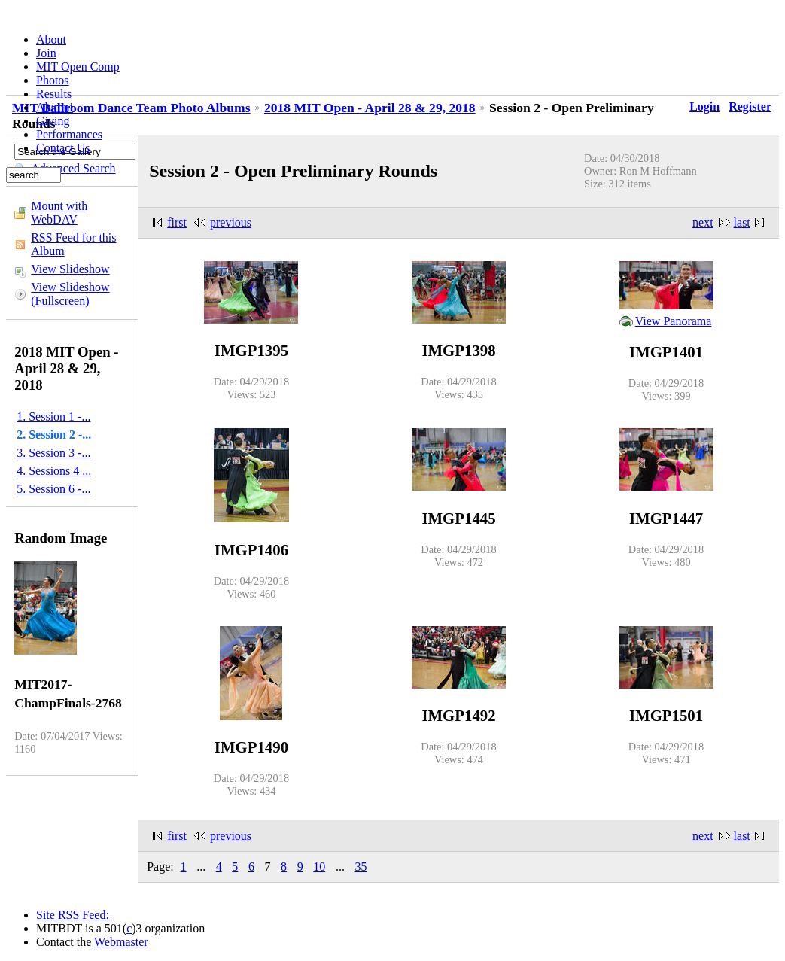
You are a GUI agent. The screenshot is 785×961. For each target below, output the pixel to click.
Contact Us (63, 147)
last (742, 222)
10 (319, 866)
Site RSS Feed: (74, 914)
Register (750, 106)
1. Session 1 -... (53, 416)
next (702, 222)
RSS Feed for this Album (73, 244)
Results (54, 93)
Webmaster (121, 941)
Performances (69, 134)
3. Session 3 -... (53, 452)
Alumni (54, 107)
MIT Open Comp (78, 66)
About (51, 39)
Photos (52, 80)
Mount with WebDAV (59, 212)
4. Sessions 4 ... (54, 470)
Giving (52, 120)
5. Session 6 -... (53, 488)
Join (46, 53)
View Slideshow (70, 269)
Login (704, 106)
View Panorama (673, 321)
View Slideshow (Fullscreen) (70, 294)
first (177, 222)
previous (230, 222)
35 (360, 866)
